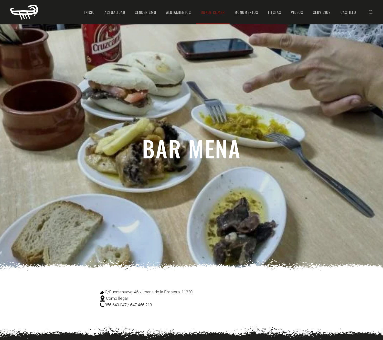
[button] (370, 12)
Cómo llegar (117, 298)
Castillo (348, 12)
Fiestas (274, 12)
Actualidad (115, 12)
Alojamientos (178, 12)
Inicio (89, 12)
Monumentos (246, 12)
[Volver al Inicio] (24, 12)
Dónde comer (213, 12)
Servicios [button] (322, 12)
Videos (297, 12)
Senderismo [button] (145, 12)
